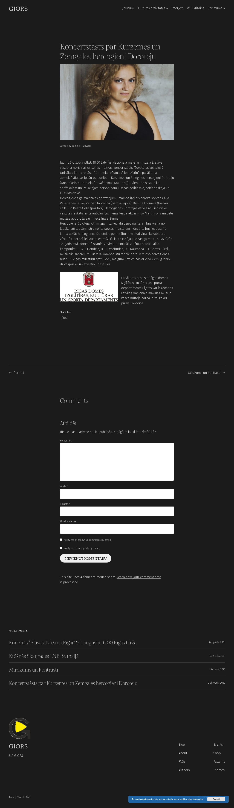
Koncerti (86, 145)
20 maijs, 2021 (217, 655)
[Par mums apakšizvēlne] (224, 8)
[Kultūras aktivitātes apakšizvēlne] (167, 8)
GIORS (18, 8)
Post (64, 317)
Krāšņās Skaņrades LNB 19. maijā (44, 656)
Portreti (19, 373)
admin (75, 145)
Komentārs (67, 440)
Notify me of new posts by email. (82, 548)
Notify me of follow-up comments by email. (87, 539)
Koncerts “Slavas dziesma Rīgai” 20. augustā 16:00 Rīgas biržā (72, 642)
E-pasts (65, 503)
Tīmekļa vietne (68, 521)
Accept (216, 799)
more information (195, 799)
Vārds (64, 486)
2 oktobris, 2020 (216, 682)
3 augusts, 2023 (217, 642)
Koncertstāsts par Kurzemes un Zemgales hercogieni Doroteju (73, 683)
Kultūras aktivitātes (151, 8)
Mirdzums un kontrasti (204, 373)
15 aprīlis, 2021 (217, 669)
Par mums (215, 8)
